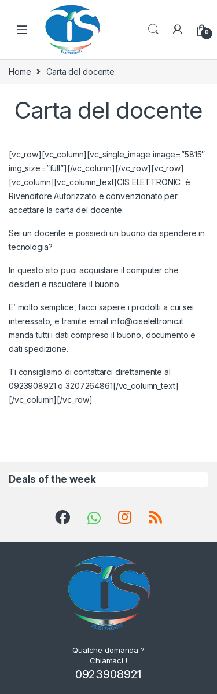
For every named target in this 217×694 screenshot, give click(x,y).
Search (153, 29)
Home (20, 71)
